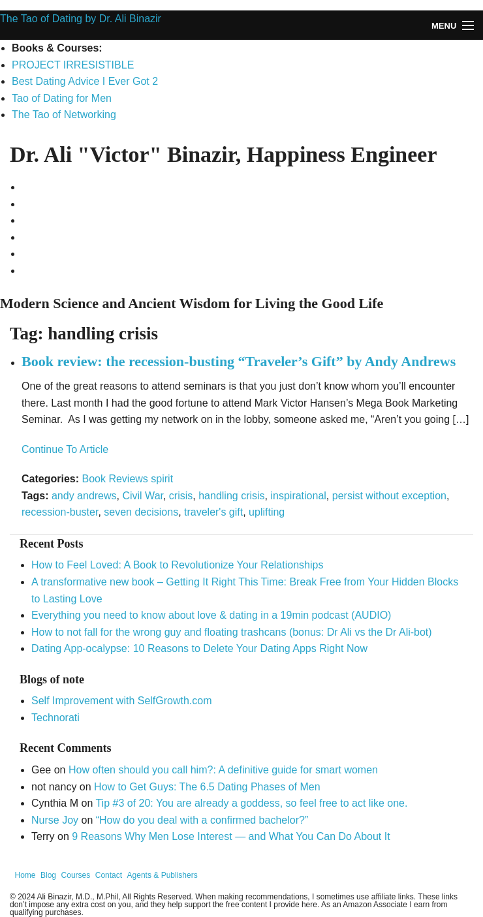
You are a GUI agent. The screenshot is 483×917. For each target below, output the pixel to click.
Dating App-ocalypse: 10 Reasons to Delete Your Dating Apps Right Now (199, 648)
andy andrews (84, 495)
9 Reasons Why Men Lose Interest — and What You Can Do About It (231, 836)
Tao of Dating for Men (62, 98)
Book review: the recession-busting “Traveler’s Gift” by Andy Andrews (239, 361)
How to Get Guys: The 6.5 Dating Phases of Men (207, 786)
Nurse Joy (54, 820)
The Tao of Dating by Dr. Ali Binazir (80, 18)
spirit (162, 478)
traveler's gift (213, 512)
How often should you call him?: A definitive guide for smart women (223, 769)
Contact (108, 875)
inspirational (298, 495)
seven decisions (141, 512)
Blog (48, 875)
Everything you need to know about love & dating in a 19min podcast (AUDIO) (211, 615)
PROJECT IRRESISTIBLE (73, 64)
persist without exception (389, 495)
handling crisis (231, 495)
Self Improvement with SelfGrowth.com (121, 700)
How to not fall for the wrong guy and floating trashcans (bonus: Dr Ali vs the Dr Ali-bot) (231, 632)
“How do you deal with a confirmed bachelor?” (202, 820)
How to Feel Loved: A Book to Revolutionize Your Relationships (177, 564)
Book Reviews (115, 478)
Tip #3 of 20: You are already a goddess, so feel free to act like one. (251, 803)
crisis (181, 495)
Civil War (142, 495)
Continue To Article (65, 449)
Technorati (55, 717)
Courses (76, 875)
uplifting (267, 512)
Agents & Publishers (162, 875)
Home (25, 875)
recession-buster (60, 512)
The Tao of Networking (64, 114)
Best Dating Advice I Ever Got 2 (85, 81)
